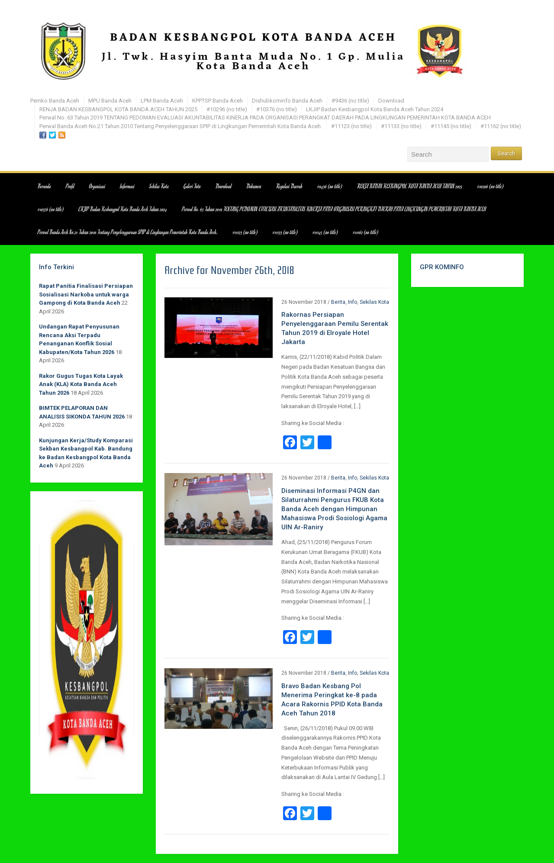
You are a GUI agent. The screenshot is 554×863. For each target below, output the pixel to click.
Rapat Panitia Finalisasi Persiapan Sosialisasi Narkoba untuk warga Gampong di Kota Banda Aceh (86, 294)
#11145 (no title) (451, 126)
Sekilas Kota (159, 186)
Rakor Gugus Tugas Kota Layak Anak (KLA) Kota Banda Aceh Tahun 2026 (81, 384)
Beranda (44, 186)
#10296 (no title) (226, 109)
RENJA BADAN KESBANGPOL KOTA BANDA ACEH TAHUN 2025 (118, 109)
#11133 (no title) (401, 126)
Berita (338, 302)
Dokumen (253, 186)
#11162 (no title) (500, 126)
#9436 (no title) (350, 100)
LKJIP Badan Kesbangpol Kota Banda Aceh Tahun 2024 (374, 109)
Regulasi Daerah (289, 186)
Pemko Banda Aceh (54, 100)
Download (391, 100)
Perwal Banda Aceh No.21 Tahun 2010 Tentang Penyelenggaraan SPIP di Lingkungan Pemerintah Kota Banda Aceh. (180, 126)
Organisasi (97, 186)
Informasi (127, 186)
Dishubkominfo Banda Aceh (287, 100)
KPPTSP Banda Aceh (217, 100)
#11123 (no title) (351, 126)
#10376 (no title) (276, 109)
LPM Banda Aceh (162, 100)
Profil (70, 186)
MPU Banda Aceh (110, 100)
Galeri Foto (192, 186)
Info (352, 302)
